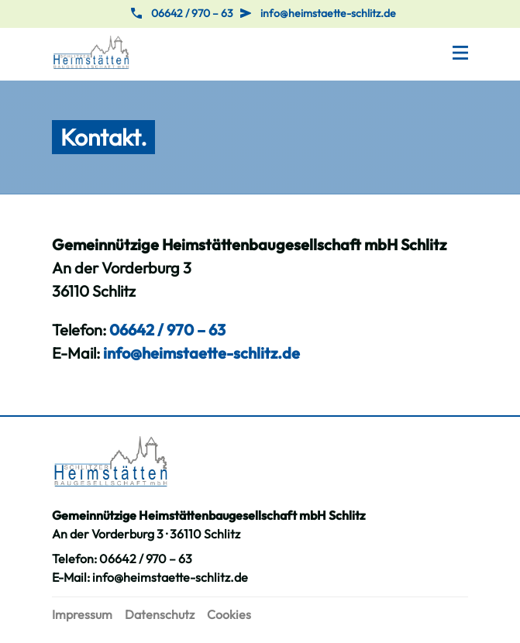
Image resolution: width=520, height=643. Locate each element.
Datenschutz (160, 614)
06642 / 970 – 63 (192, 13)
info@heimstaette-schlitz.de (328, 13)
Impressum (82, 614)
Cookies (229, 614)
